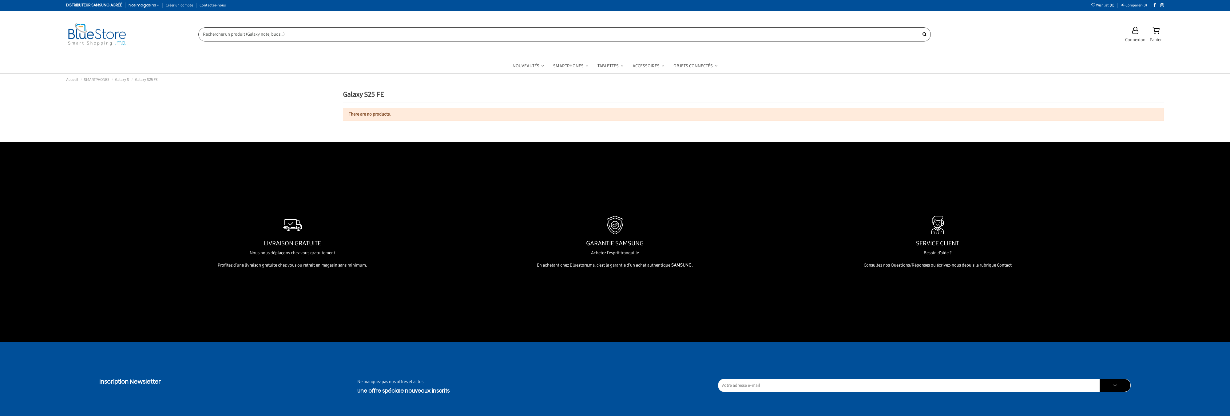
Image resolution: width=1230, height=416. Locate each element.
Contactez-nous (213, 5)
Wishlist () (1103, 5)
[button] (528, 65)
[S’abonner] (1115, 385)
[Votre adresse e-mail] (909, 385)
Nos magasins (144, 5)
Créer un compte (180, 5)
